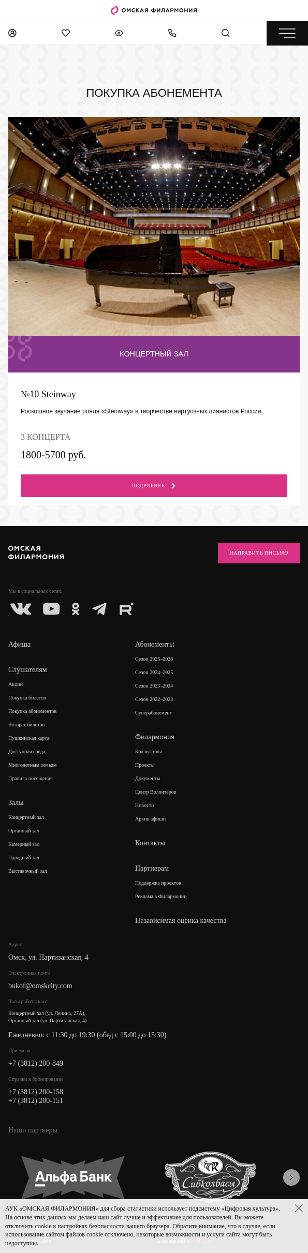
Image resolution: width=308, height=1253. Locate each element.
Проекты (145, 765)
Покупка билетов (27, 697)
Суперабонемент (153, 712)
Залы (16, 803)
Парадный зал (23, 857)
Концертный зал (26, 817)
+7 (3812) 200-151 (35, 1101)
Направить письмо (258, 553)
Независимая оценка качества (180, 920)
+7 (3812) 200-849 (35, 1063)
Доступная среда (26, 751)
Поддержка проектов (158, 883)
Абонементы (154, 644)
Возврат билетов (26, 724)
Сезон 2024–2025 (154, 672)
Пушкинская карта (28, 738)
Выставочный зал (27, 871)
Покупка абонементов (32, 711)
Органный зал (23, 830)
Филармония (154, 737)
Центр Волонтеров (155, 792)
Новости (144, 805)
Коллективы (148, 751)
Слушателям (27, 670)
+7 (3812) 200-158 (35, 1092)
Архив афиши (150, 819)
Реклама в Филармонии (161, 896)
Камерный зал (23, 844)
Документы (147, 778)
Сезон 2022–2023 (154, 699)
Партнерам (152, 868)
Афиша (19, 644)
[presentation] (291, 1177)
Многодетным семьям (32, 765)
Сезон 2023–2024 (154, 686)
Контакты (150, 843)
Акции (15, 684)
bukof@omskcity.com (40, 986)
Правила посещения (30, 778)
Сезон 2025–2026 (154, 659)
